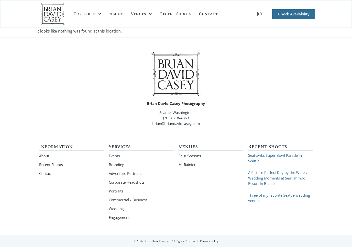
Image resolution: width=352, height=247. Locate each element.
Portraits (116, 191)
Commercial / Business (128, 199)
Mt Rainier (187, 164)
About (116, 14)
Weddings (117, 208)
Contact (208, 14)
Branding (116, 164)
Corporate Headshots (126, 182)
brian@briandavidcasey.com (176, 123)
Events (114, 155)
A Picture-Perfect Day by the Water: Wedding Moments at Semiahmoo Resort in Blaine (277, 178)
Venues (141, 14)
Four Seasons (189, 155)
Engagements (120, 217)
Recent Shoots (175, 14)
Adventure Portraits (125, 173)
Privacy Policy (209, 241)
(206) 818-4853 (176, 117)
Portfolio (88, 14)
